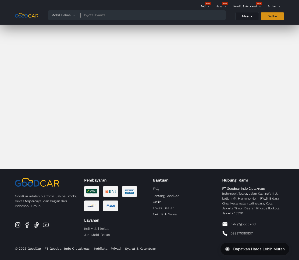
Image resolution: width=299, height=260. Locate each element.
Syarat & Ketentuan (140, 248)
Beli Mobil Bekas (96, 228)
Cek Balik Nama (165, 214)
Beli (203, 6)
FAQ (156, 188)
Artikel (272, 6)
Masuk (247, 16)
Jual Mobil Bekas (97, 235)
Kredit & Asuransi (245, 6)
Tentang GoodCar (166, 196)
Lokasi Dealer (163, 208)
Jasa (219, 6)
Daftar (272, 16)
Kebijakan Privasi (107, 248)
